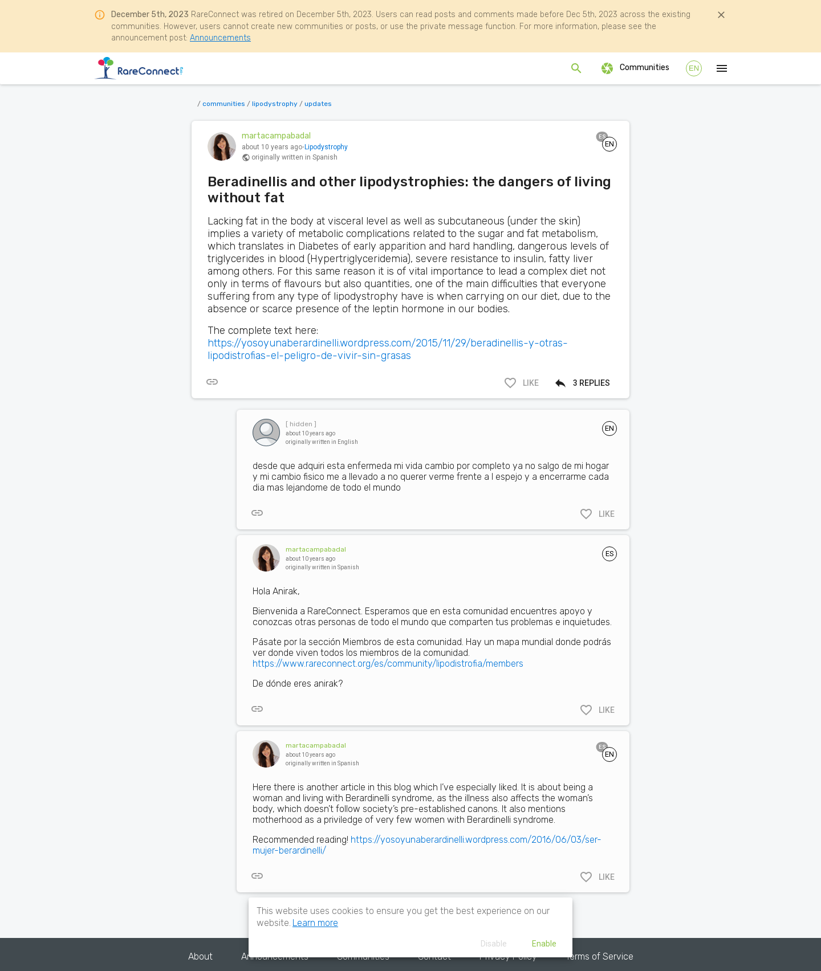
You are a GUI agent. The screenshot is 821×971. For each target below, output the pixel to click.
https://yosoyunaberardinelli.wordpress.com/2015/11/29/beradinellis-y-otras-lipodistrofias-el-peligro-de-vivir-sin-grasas (388, 349)
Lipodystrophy (326, 147)
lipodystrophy (275, 104)
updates (318, 104)
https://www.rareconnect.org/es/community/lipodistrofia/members (388, 663)
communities (223, 104)
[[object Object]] (212, 381)
